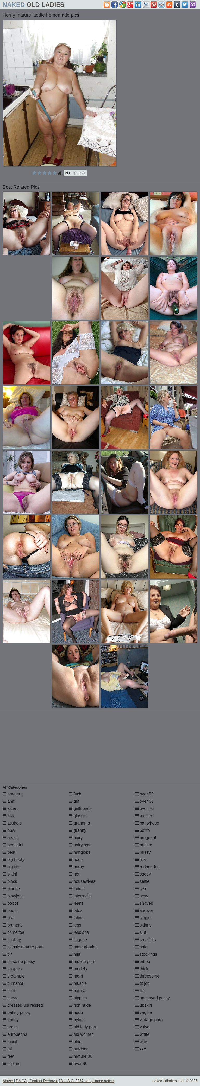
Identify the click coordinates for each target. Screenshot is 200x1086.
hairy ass (79, 845)
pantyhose (147, 823)
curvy (10, 998)
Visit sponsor (75, 173)
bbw (9, 830)
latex (75, 910)
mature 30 (80, 1056)
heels (76, 859)
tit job (142, 983)
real (141, 859)
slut (140, 932)
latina (76, 918)
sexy (141, 896)
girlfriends (80, 808)
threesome (147, 976)
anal (9, 801)
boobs (11, 903)
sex (140, 888)
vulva (142, 1027)
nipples (78, 998)
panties (144, 816)
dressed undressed (23, 1005)
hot (74, 874)
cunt (9, 990)
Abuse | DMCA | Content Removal (30, 1081)
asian (10, 808)
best (9, 852)
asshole (12, 823)
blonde (11, 888)
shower (144, 910)
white (142, 1034)
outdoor (78, 1049)
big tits (11, 867)
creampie (13, 976)
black (10, 881)
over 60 (144, 801)
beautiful (13, 845)
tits (140, 990)
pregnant (145, 837)
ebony (11, 1020)
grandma (79, 823)
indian (77, 888)
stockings (146, 954)
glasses (78, 816)
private (143, 845)
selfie (142, 881)
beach (11, 837)
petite (142, 830)
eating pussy (17, 1012)
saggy (143, 874)
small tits (145, 939)
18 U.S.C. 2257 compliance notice (86, 1081)
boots (10, 910)
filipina (11, 1063)
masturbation (83, 947)
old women (81, 1034)
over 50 (144, 794)
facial (10, 1041)
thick (141, 969)
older (76, 1041)
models (78, 969)
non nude (80, 1005)
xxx (140, 1049)
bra (8, 918)
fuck (75, 794)
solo (141, 947)
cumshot (13, 983)
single (143, 918)
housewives (82, 881)
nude (76, 1012)
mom (76, 976)
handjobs (79, 852)
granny (77, 830)
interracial (80, 896)
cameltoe (13, 932)
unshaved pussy (152, 998)
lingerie (78, 939)
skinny (143, 925)
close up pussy (19, 961)
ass (8, 816)
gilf (74, 801)
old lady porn (83, 1027)
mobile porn (82, 961)
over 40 (78, 1063)
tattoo (142, 961)
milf (74, 954)
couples (12, 969)
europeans (15, 1034)
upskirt (143, 1005)
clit (7, 954)
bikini (10, 874)
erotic (10, 1027)
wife (141, 1041)
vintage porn (149, 1020)
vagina (143, 1012)
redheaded (147, 867)
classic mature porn (23, 947)
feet (8, 1056)
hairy (76, 837)
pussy (143, 852)
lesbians (79, 932)
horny (76, 867)
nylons (77, 1020)
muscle (78, 983)
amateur (13, 794)
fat (7, 1049)
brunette (13, 925)
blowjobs (13, 896)
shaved (144, 903)
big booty (13, 859)
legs (75, 925)
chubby (12, 939)
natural (77, 990)
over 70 (144, 808)
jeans (76, 903)
